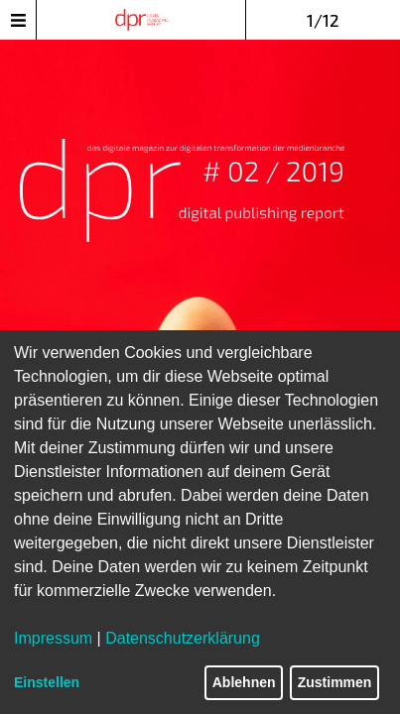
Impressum (53, 638)
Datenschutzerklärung (182, 638)
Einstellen (46, 682)
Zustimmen (335, 682)
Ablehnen (244, 682)
